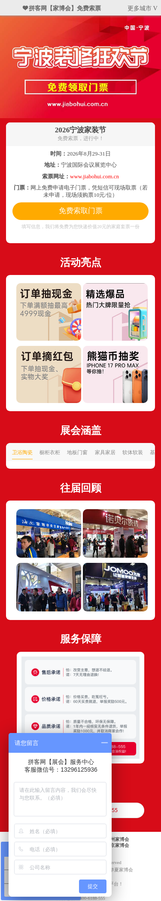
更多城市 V (143, 8)
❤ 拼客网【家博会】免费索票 (62, 8)
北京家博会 (117, 845)
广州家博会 (117, 839)
